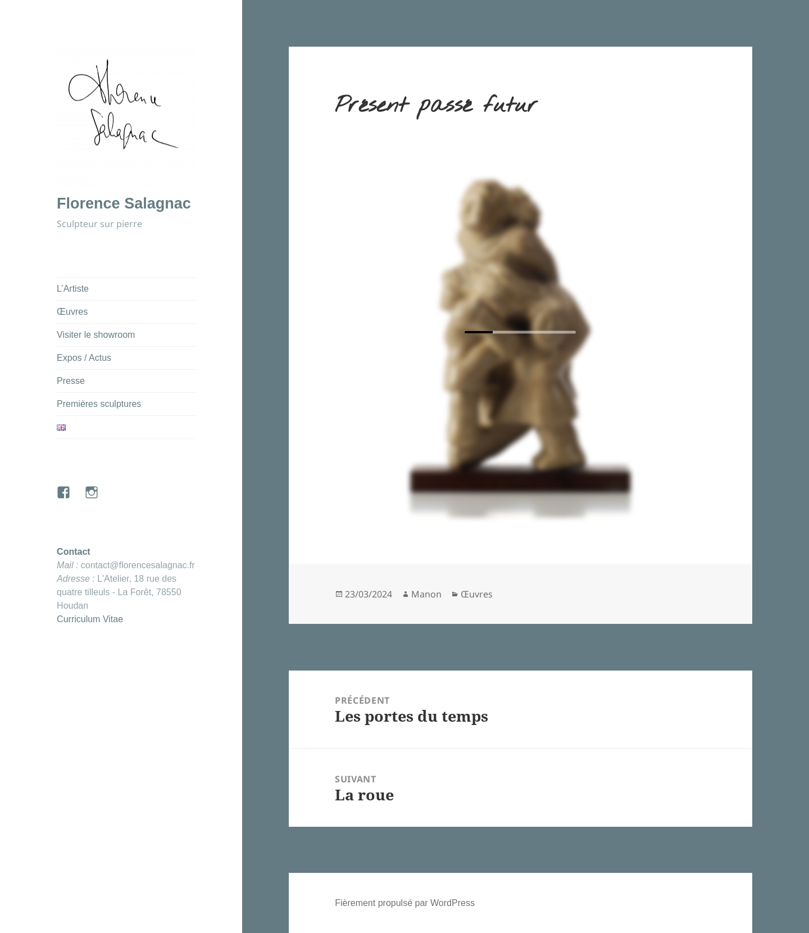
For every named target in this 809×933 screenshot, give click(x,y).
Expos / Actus (84, 358)
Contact (73, 551)
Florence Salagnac (124, 203)
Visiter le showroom (96, 334)
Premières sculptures (99, 404)
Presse (71, 381)
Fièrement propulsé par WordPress (405, 903)
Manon (426, 594)
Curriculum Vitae (90, 619)
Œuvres (72, 311)
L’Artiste (73, 288)
